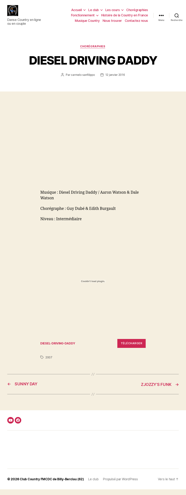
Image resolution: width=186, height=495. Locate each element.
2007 (49, 363)
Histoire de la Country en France (124, 18)
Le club (93, 13)
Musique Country (87, 23)
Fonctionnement (83, 18)
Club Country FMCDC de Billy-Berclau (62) (53, 485)
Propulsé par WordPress (123, 485)
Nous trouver (112, 23)
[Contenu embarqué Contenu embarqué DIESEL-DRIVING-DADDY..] (93, 287)
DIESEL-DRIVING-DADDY (58, 349)
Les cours (112, 13)
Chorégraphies (137, 13)
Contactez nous (136, 23)
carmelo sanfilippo (82, 80)
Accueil (76, 13)
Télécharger (131, 349)
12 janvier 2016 (115, 80)
